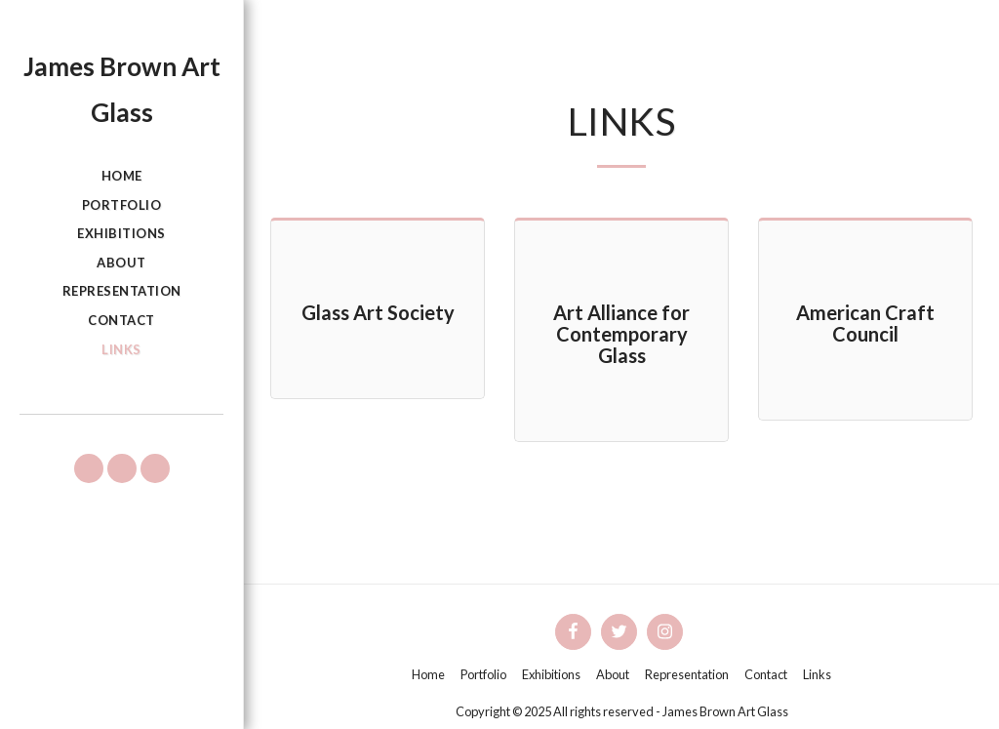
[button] (88, 468)
